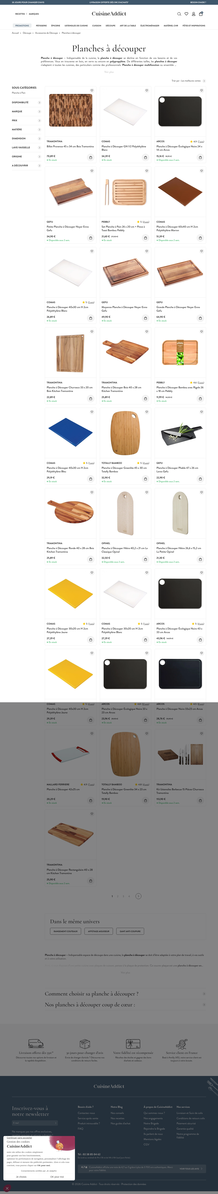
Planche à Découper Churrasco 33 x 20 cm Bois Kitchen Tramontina (69, 389)
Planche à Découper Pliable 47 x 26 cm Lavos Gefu (177, 470)
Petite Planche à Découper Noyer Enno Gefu (68, 228)
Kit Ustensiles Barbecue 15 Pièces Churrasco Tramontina (180, 791)
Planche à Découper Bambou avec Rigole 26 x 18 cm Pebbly (180, 389)
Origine (26, 157)
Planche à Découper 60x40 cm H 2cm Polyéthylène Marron (177, 228)
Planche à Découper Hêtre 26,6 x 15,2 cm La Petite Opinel (179, 550)
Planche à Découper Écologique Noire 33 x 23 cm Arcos (124, 711)
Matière (26, 129)
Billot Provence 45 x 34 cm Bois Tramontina (70, 146)
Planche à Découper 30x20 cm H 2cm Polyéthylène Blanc (122, 630)
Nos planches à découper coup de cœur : (125, 1004)
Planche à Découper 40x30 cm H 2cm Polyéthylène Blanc (67, 309)
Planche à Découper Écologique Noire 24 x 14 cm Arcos (179, 148)
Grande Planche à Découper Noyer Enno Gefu (178, 309)
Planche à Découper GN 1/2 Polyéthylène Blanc (124, 148)
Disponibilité (26, 102)
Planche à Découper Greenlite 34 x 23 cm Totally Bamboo (124, 791)
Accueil (15, 33)
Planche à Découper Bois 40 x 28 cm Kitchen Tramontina (121, 389)
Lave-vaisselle (26, 148)
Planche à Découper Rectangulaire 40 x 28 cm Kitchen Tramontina (70, 871)
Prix (26, 120)
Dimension (26, 138)
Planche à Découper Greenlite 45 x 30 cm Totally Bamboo (124, 470)
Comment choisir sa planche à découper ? (125, 993)
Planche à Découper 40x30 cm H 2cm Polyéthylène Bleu (67, 470)
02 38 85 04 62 (91, 1154)
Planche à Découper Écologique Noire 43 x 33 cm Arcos (179, 630)
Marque (26, 111)
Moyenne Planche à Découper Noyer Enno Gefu (124, 309)
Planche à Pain (18, 93)
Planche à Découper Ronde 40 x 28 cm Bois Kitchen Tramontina (70, 550)
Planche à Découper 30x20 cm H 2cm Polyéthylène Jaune (67, 630)
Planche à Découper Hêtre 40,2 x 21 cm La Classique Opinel (125, 550)
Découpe (27, 33)
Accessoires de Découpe (46, 33)
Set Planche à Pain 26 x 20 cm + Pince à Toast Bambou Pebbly (123, 228)
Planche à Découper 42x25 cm (63, 789)
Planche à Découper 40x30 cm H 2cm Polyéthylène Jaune (67, 711)
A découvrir (26, 166)
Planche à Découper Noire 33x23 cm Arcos (180, 709)
